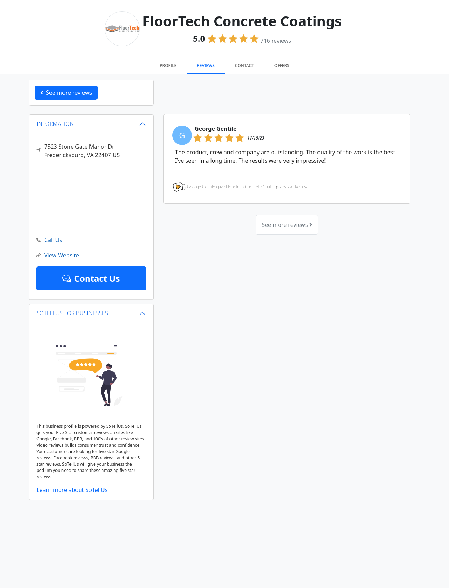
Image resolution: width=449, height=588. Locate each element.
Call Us (49, 240)
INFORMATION (55, 124)
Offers (281, 65)
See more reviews (287, 225)
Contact (244, 65)
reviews (275, 41)
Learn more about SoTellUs (71, 490)
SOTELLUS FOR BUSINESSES (72, 313)
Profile (168, 65)
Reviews (205, 65)
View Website (57, 255)
